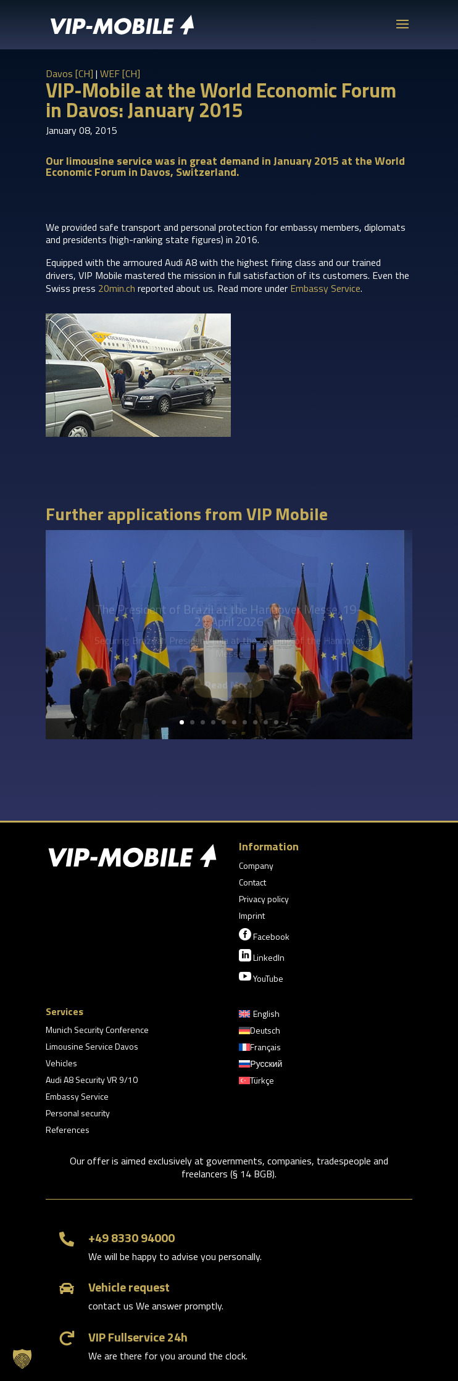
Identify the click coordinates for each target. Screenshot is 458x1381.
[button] (22, 1359)
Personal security (78, 1114)
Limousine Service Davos (92, 1047)
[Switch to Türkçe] (256, 1083)
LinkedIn (262, 956)
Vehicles (61, 1064)
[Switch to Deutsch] (259, 1033)
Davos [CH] (69, 73)
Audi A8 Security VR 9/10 (92, 1081)
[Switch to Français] (260, 1049)
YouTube (261, 977)
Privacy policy (264, 900)
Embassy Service (325, 288)
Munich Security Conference (97, 1031)
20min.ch (116, 288)
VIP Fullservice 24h (138, 1336)
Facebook (264, 935)
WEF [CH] (120, 73)
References (68, 1131)
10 (276, 722)
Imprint (252, 916)
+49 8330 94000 (131, 1237)
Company (256, 866)
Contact (252, 883)
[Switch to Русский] (260, 1066)
